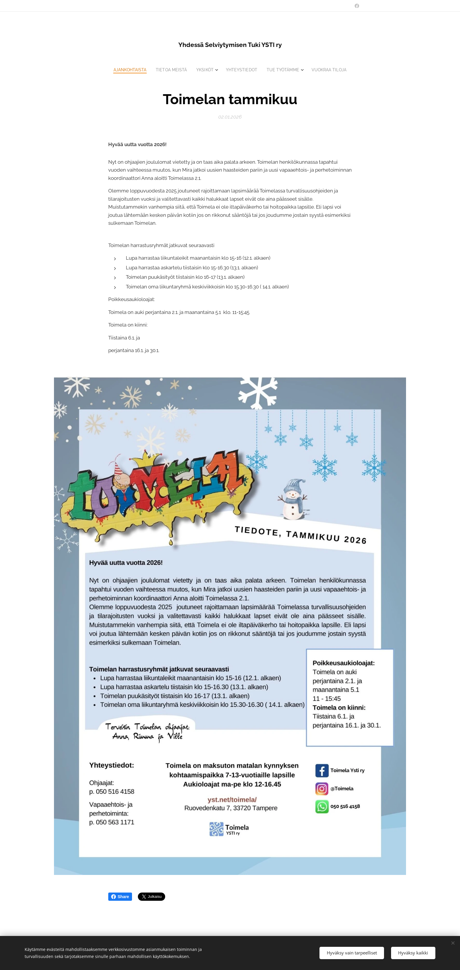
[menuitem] (127, 69)
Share (120, 896)
